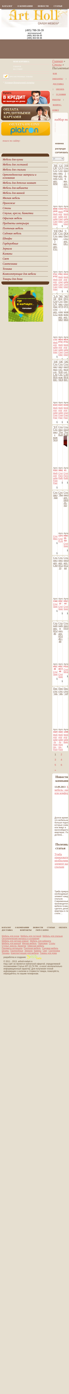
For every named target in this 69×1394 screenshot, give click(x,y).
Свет (45, 951)
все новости (61, 839)
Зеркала (28, 951)
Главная (57, 61)
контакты (26, 930)
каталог (7, 6)
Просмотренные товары (21, 77)
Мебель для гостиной (31, 936)
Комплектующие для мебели (25, 953)
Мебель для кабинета (40, 941)
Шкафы (5, 951)
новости (43, 6)
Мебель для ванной (11, 943)
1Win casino (42, 930)
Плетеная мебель (32, 948)
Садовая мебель (50, 948)
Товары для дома (48, 953)
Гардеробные (16, 951)
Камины (37, 951)
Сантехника (54, 951)
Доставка (58, 84)
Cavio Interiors (57, 222)
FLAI (60, 541)
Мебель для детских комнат (15, 941)
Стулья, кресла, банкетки (14, 946)
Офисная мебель (35, 946)
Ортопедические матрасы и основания (20, 938)
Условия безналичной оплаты (19, 82)
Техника (6, 953)
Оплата (60, 89)
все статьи (61, 918)
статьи (58, 6)
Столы (57, 64)
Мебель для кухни (10, 936)
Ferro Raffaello (62, 477)
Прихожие (43, 943)
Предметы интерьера (12, 948)
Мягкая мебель (29, 943)
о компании (25, 6)
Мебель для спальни (53, 936)
